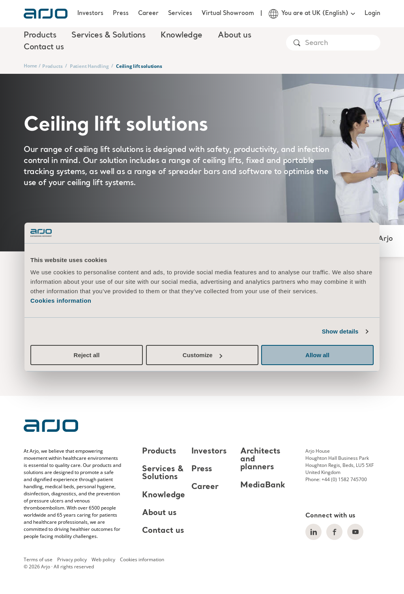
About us (159, 513)
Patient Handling (89, 66)
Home (30, 65)
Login (372, 13)
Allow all (317, 355)
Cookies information (61, 300)
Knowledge (163, 495)
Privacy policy (72, 559)
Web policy (103, 559)
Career (148, 13)
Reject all (87, 355)
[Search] (342, 43)
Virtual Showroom (228, 13)
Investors (90, 13)
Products (52, 66)
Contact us (44, 47)
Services (180, 13)
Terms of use (38, 559)
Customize (202, 355)
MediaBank (262, 485)
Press (121, 13)
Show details (340, 331)
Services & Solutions (162, 473)
